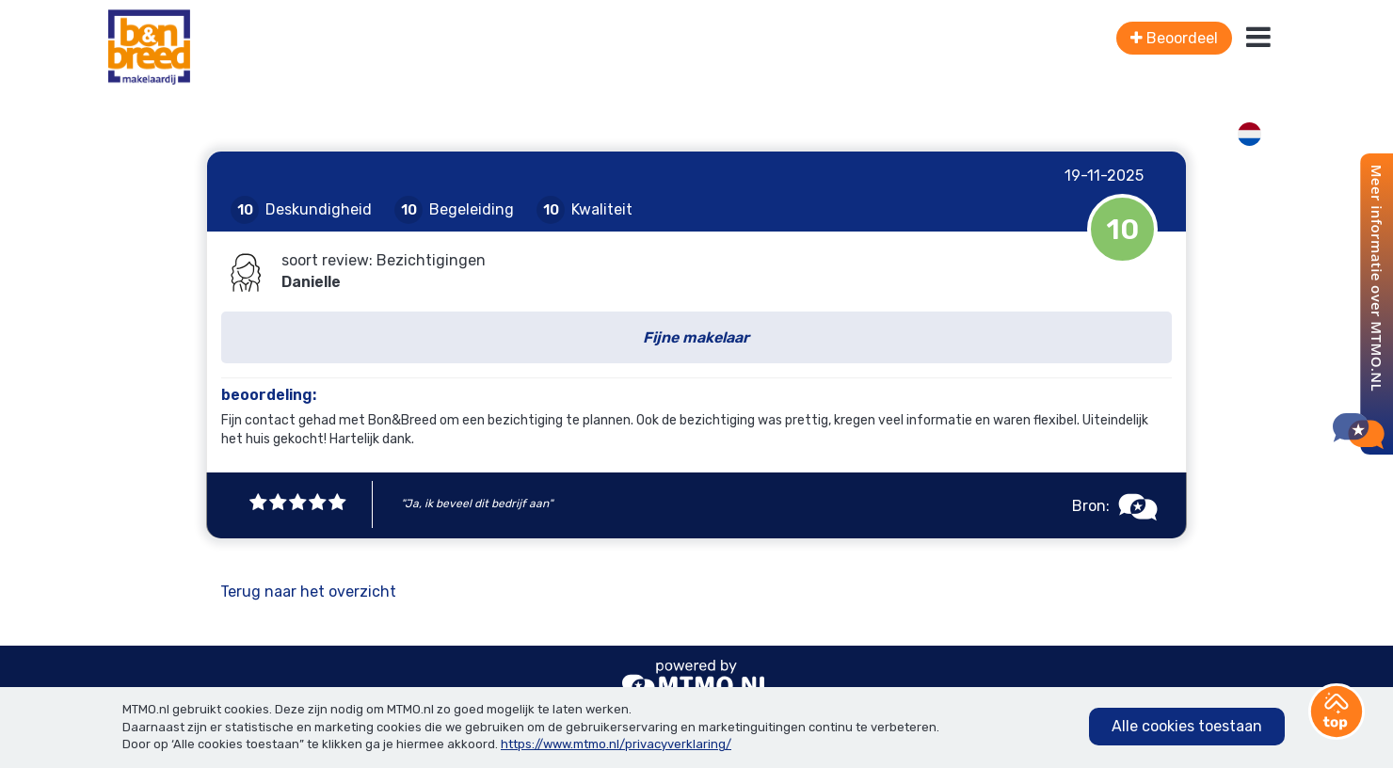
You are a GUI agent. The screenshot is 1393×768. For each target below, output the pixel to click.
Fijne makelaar (696, 337)
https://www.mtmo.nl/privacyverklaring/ (616, 744)
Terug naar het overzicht (308, 591)
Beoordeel (1174, 38)
